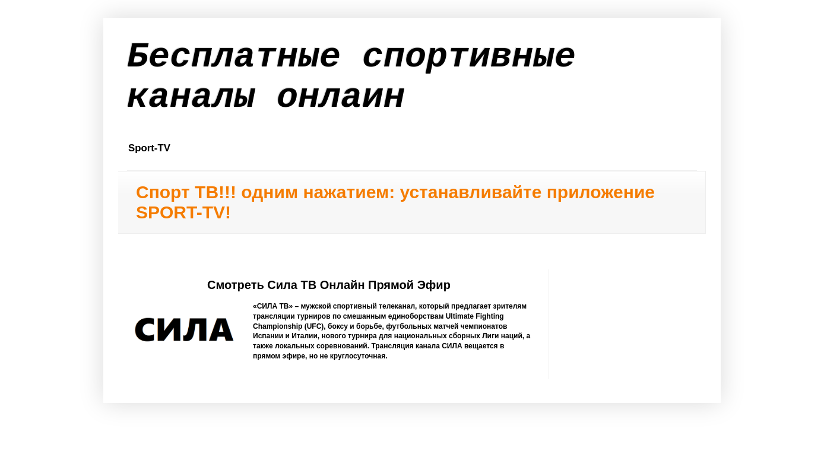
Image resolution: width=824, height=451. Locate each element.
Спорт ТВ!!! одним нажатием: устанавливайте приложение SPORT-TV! (395, 202)
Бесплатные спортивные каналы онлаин (351, 77)
